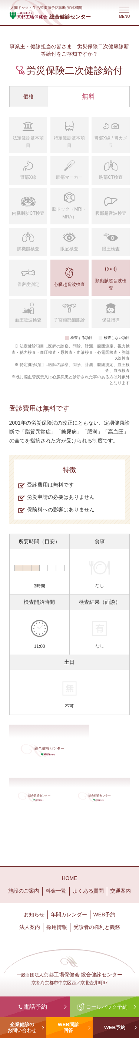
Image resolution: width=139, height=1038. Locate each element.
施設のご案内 (23, 891)
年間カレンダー (69, 914)
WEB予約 (104, 914)
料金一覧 (56, 891)
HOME (69, 878)
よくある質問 (88, 891)
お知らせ (34, 914)
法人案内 (29, 927)
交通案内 (120, 891)
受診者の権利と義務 (96, 927)
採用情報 (56, 927)
